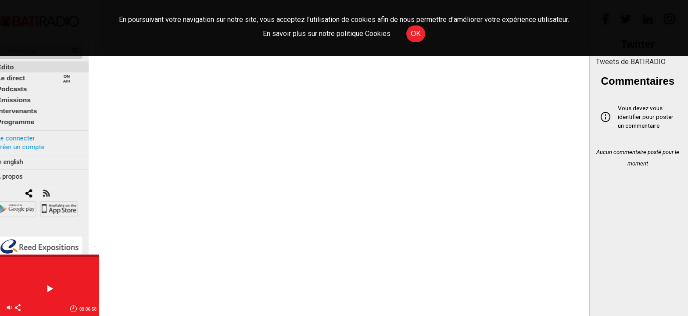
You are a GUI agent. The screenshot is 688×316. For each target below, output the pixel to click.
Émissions (24, 95)
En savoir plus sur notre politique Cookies (327, 33)
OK (416, 33)
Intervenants (27, 106)
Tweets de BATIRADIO (631, 61)
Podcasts (22, 84)
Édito (15, 62)
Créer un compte (30, 142)
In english (19, 157)
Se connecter (25, 133)
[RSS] (56, 189)
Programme (25, 117)
